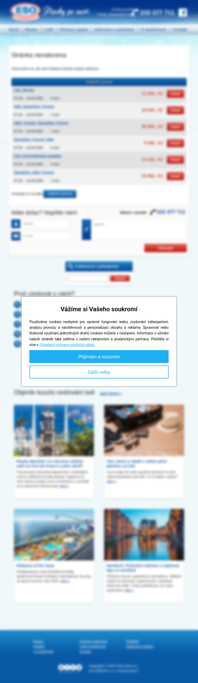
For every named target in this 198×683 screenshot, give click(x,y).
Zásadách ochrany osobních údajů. (67, 345)
